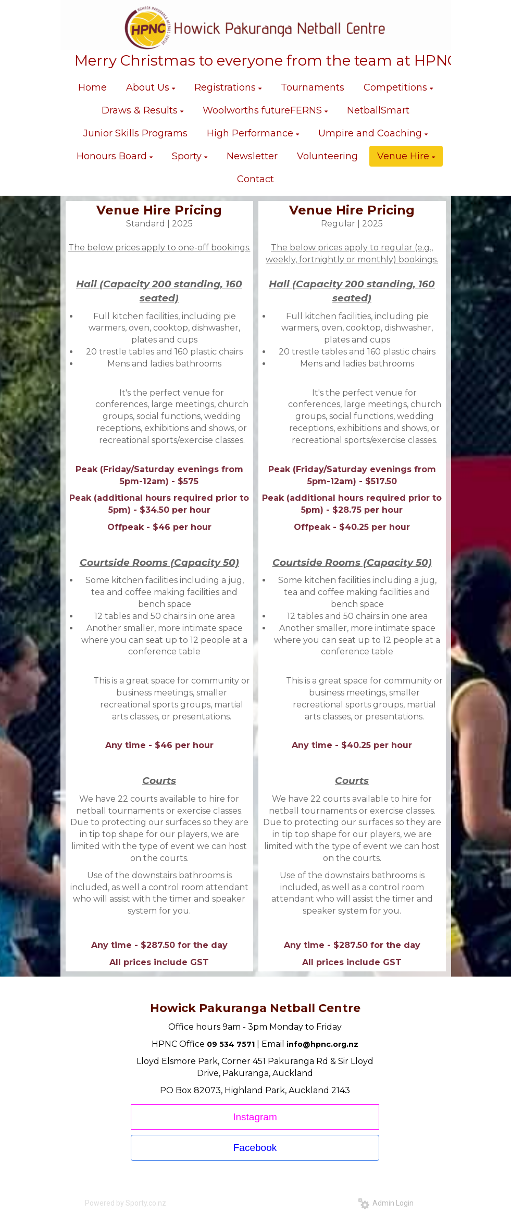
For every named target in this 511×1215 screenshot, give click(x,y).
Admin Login (386, 1203)
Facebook (255, 1147)
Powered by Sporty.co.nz (125, 1203)
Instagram (255, 1116)
